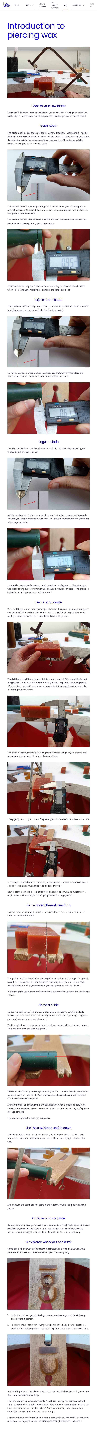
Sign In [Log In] (92, 5)
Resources (78, 5)
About (30, 5)
